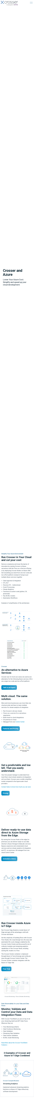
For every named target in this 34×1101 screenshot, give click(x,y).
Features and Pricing (10, 728)
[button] (17, 621)
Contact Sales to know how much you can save (16, 787)
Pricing (5, 793)
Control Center (20, 722)
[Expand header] (31, 2)
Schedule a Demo (9, 859)
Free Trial (6, 969)
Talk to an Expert (9, 687)
